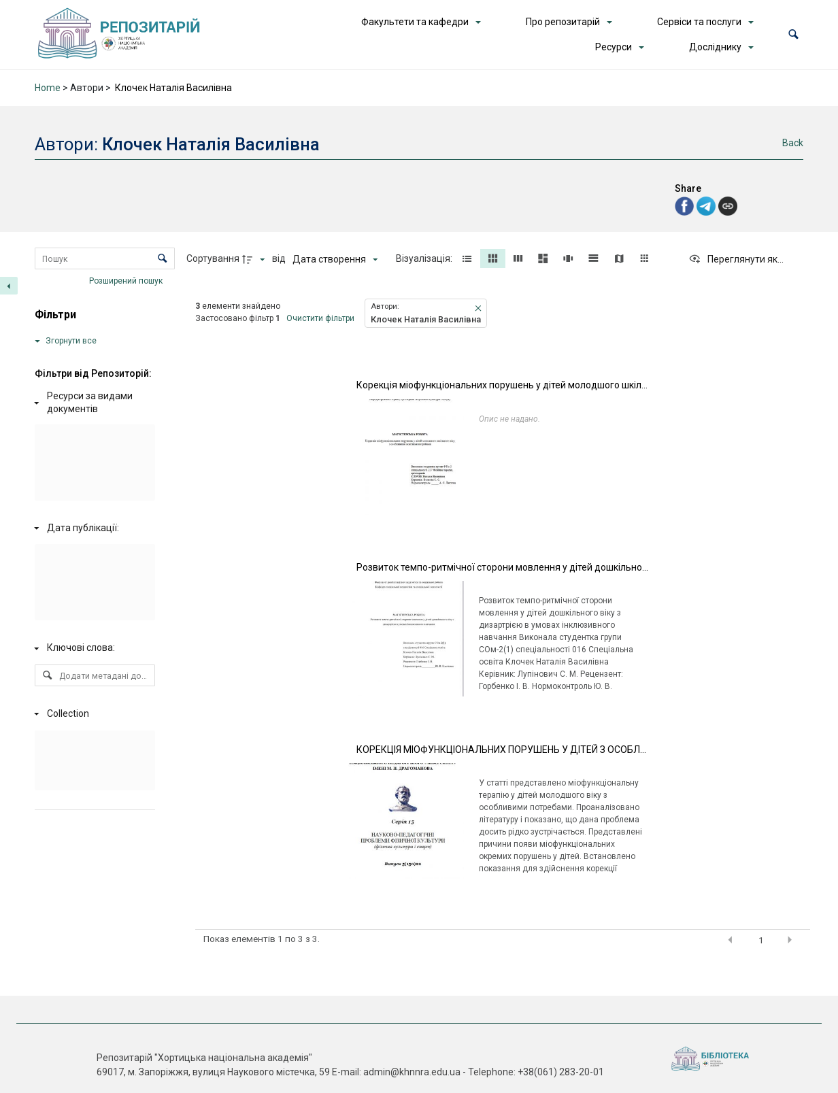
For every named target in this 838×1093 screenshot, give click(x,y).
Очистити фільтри (320, 318)
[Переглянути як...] (736, 259)
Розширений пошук (127, 281)
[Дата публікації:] (92, 528)
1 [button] (761, 940)
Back (792, 142)
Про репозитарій (563, 21)
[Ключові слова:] (92, 648)
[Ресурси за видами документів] (92, 403)
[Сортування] (335, 259)
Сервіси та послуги (699, 21)
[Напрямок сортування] (255, 259)
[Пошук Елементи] (104, 258)
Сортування (212, 258)
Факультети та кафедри (415, 21)
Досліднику (715, 46)
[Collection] (92, 714)
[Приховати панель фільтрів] (9, 286)
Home (48, 87)
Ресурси (613, 46)
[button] (793, 34)
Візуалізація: (425, 258)
